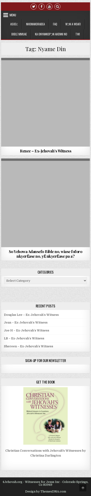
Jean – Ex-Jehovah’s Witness (26, 322)
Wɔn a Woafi (73, 24)
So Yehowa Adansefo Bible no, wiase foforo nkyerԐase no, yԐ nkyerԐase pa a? (45, 254)
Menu (13, 15)
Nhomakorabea (35, 24)
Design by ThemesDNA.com (45, 491)
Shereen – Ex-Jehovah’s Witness (28, 346)
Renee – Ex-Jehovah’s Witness (45, 150)
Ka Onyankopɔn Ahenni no (51, 34)
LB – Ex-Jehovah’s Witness (24, 338)
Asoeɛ (14, 24)
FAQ (55, 24)
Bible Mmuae (19, 34)
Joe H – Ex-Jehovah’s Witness (26, 330)
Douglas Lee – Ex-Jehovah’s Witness (31, 315)
